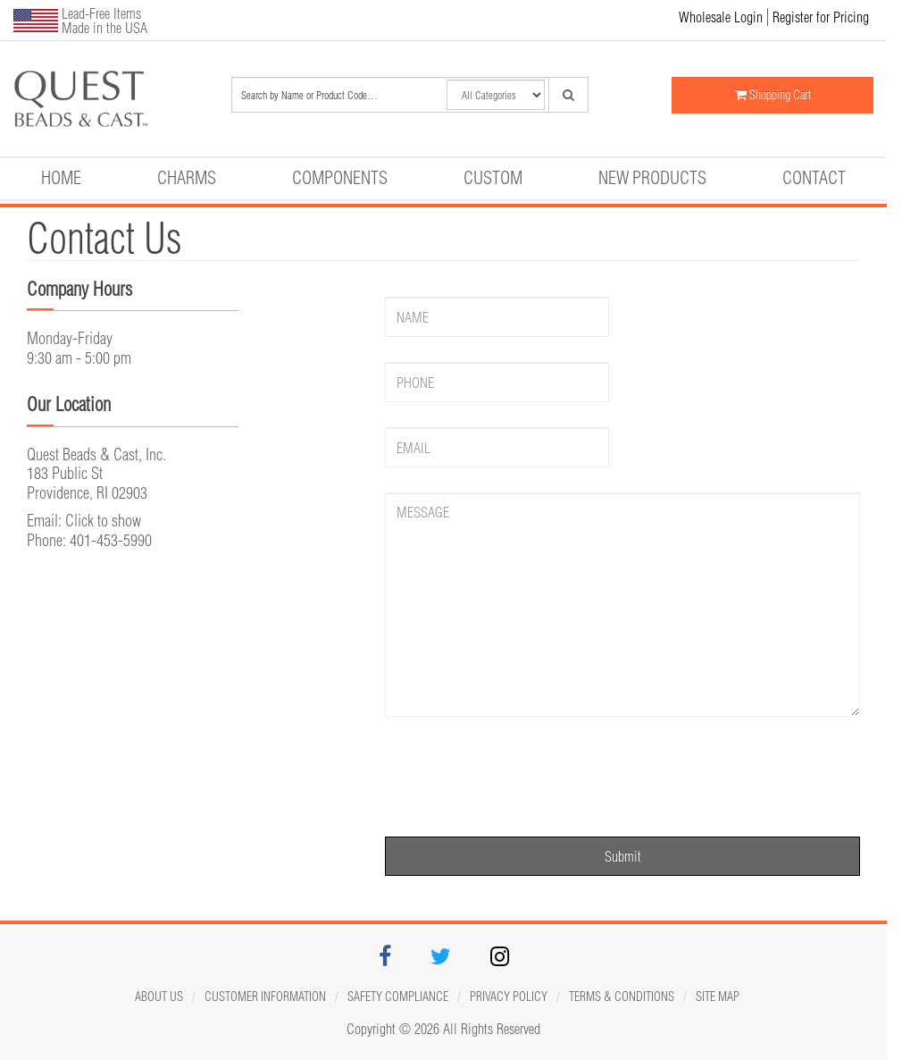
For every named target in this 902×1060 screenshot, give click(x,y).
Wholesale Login (721, 17)
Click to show (103, 520)
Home (61, 177)
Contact (814, 177)
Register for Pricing (821, 17)
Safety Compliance (397, 996)
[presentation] (520, 777)
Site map (717, 996)
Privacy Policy (508, 996)
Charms (186, 177)
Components (340, 177)
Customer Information (265, 996)
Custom (493, 177)
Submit (623, 856)
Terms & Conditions (621, 996)
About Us (159, 996)
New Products (652, 177)
